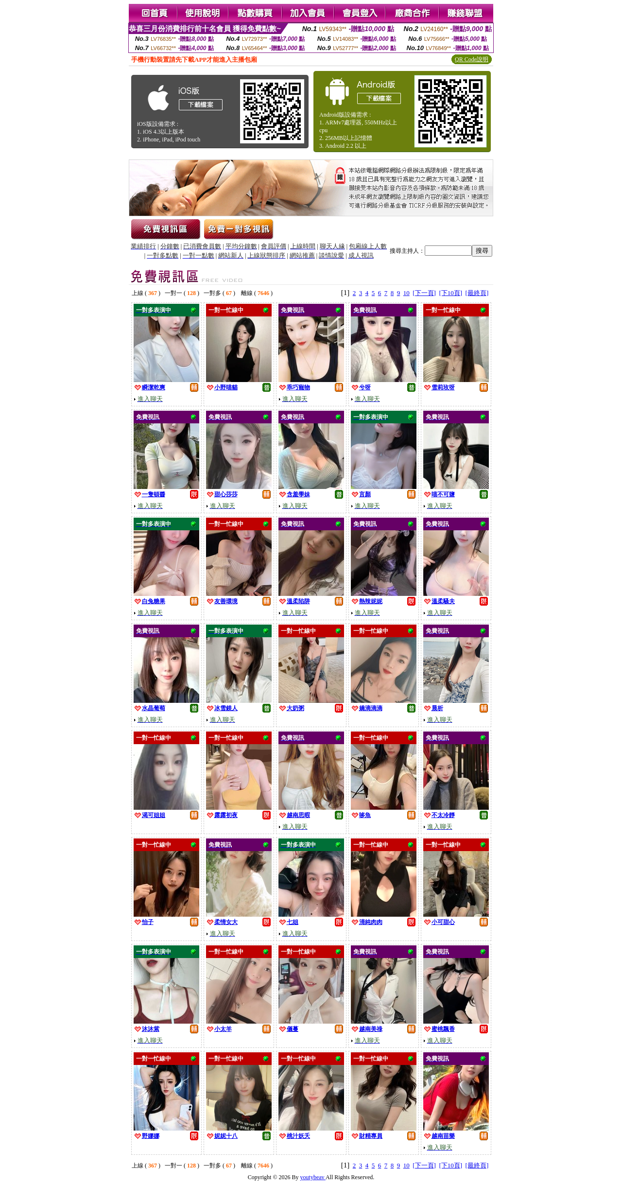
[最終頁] (477, 292)
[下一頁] (424, 292)
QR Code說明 (471, 59)
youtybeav (313, 1177)
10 (406, 292)
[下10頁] (450, 292)
